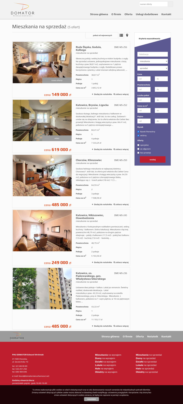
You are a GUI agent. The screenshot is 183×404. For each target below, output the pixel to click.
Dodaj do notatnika (103, 94)
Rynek (140, 127)
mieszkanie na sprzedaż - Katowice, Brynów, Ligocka (71, 126)
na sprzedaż (149, 354)
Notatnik (152, 336)
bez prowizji (144, 153)
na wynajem (108, 354)
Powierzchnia (143, 85)
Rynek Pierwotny (146, 131)
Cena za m (142, 105)
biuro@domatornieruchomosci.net (34, 376)
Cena (139, 74)
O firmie (116, 14)
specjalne (143, 145)
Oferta (128, 14)
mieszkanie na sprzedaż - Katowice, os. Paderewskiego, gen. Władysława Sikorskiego (71, 298)
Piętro (140, 116)
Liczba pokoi (143, 95)
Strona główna (99, 14)
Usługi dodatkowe (147, 14)
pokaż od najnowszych (102, 35)
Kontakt (166, 14)
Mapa (127, 35)
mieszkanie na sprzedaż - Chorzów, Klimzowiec (71, 181)
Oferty (140, 140)
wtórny (142, 135)
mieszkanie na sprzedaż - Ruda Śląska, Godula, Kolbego (71, 69)
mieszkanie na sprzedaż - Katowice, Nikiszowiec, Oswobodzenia (71, 237)
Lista (121, 35)
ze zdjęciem (144, 149)
